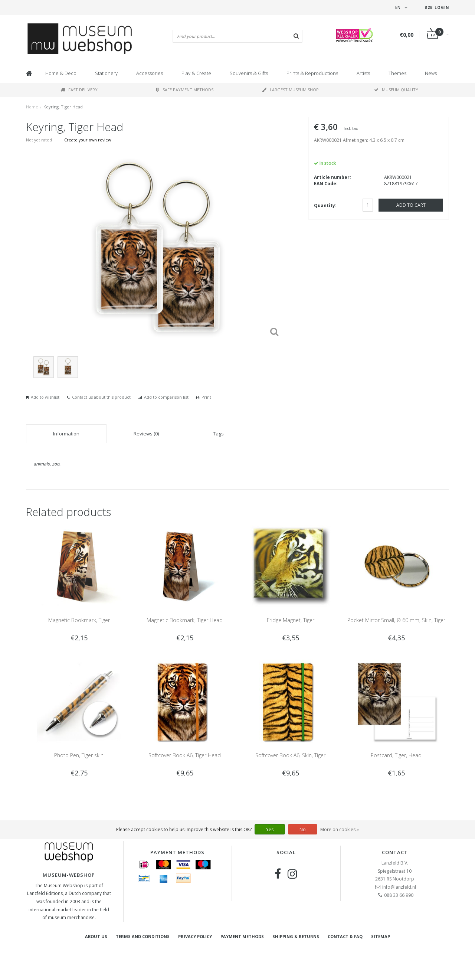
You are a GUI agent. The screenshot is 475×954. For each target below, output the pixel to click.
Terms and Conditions (143, 936)
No (302, 829)
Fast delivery (79, 89)
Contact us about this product (101, 397)
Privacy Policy (195, 936)
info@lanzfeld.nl (399, 887)
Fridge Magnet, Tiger (290, 620)
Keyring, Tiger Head (63, 107)
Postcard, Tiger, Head (396, 755)
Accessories (149, 73)
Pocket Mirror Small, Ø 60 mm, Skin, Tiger (396, 620)
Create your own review (87, 140)
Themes (397, 73)
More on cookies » (339, 829)
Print (206, 397)
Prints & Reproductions (312, 73)
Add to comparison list (166, 397)
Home (32, 107)
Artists (363, 73)
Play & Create (196, 73)
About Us (96, 936)
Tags (218, 433)
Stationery (106, 73)
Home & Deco (60, 73)
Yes (269, 829)
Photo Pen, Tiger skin (79, 755)
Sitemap (380, 936)
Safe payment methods (184, 89)
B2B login (437, 7)
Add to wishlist (45, 397)
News (431, 73)
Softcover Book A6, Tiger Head (184, 755)
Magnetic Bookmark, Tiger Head (185, 620)
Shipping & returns (295, 936)
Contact (395, 852)
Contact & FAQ (345, 936)
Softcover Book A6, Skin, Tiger (290, 755)
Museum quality (396, 89)
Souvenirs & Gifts (249, 73)
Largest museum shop (290, 89)
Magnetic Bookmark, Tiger (79, 620)
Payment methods (242, 936)
